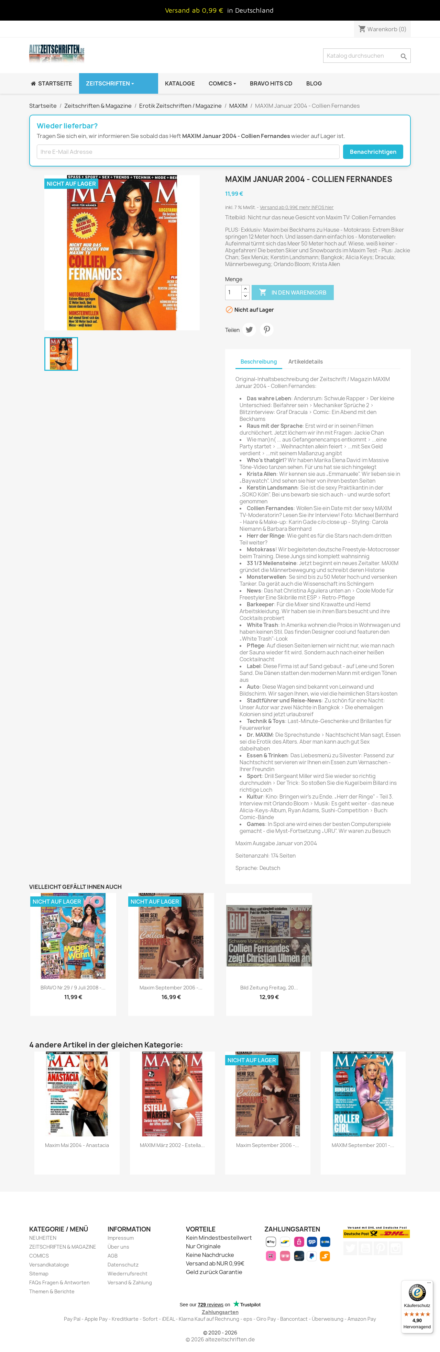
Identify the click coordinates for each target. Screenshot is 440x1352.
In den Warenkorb (293, 292)
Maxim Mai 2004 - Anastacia (77, 1145)
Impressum (121, 1238)
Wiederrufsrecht (127, 1273)
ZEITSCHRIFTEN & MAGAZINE (62, 1247)
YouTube (365, 1248)
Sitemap (38, 1273)
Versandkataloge (49, 1264)
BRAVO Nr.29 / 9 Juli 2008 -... (73, 987)
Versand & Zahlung (130, 1282)
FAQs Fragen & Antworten (59, 1282)
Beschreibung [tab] (259, 361)
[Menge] (233, 292)
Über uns (118, 1247)
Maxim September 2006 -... (171, 987)
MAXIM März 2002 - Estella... (172, 1145)
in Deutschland (250, 10)
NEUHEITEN (42, 1238)
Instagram (396, 1248)
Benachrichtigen (373, 152)
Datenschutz (123, 1264)
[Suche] (367, 55)
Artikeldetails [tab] (305, 361)
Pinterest (267, 329)
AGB (113, 1255)
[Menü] (429, 1284)
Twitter (350, 1248)
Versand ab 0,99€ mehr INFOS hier (297, 207)
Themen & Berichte (52, 1291)
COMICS (39, 1255)
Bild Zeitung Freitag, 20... (269, 987)
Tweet (249, 329)
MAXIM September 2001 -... (363, 1145)
